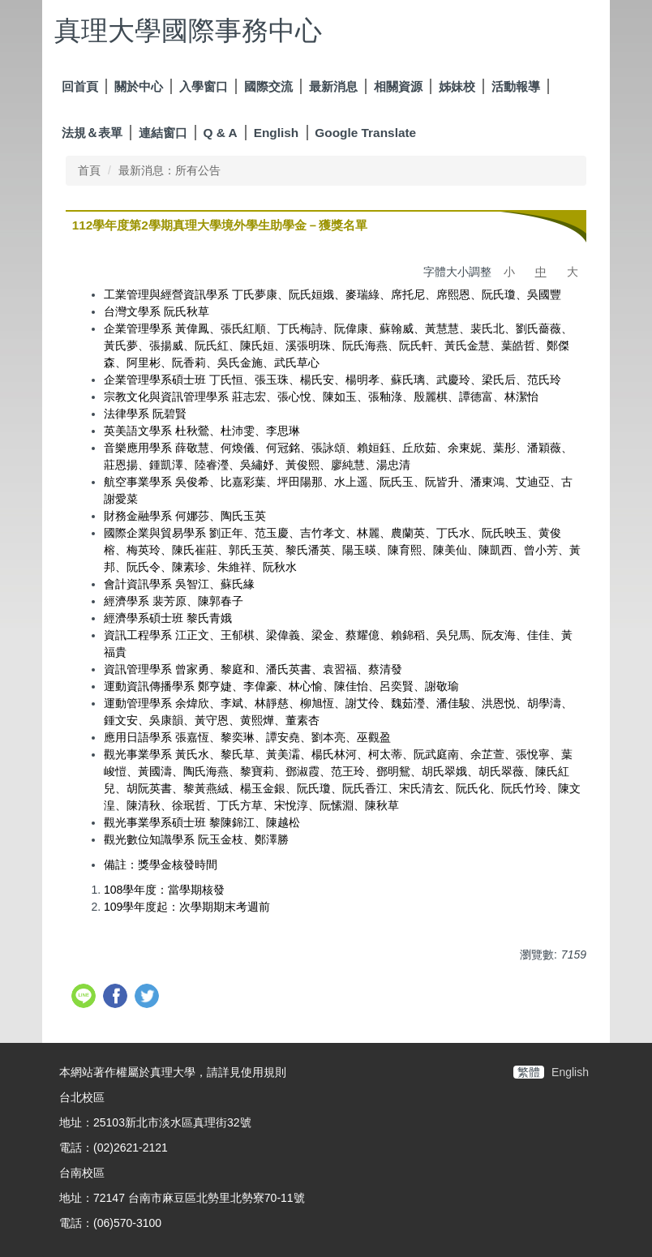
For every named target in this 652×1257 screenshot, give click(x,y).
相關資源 (398, 86)
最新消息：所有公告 (169, 170)
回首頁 (80, 86)
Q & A (221, 132)
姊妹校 (457, 86)
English (276, 132)
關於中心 (138, 86)
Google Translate (365, 132)
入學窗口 (203, 86)
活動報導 (515, 86)
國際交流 (268, 86)
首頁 (89, 170)
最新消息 (333, 86)
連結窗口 (163, 132)
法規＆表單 (92, 132)
